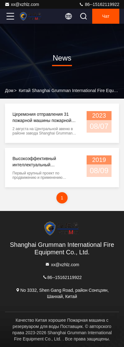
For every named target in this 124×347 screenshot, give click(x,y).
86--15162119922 (99, 4)
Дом (9, 90)
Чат (105, 16)
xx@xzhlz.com (22, 4)
